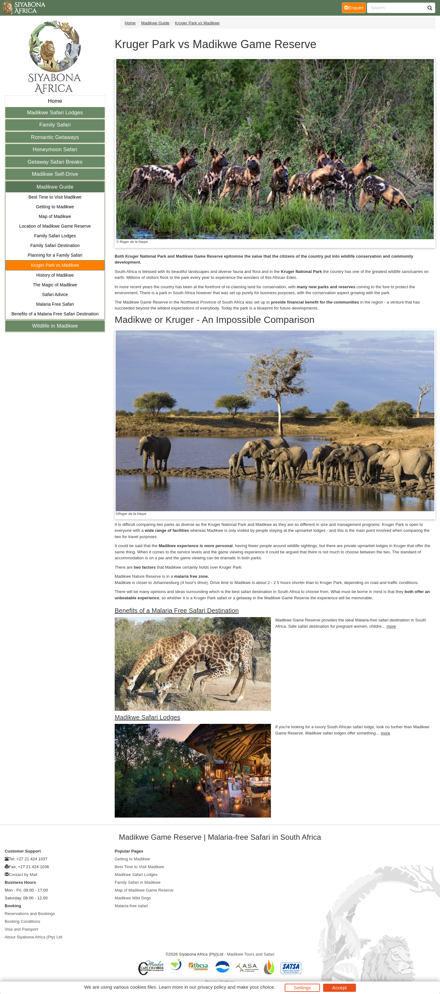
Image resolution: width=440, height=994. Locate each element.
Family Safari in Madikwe (138, 882)
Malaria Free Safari (55, 304)
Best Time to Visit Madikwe (55, 197)
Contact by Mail (23, 874)
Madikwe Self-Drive (55, 174)
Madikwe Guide (55, 187)
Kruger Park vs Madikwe (55, 265)
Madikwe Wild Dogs (133, 898)
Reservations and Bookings (30, 913)
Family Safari (55, 125)
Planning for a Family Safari (55, 255)
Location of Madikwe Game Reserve (55, 226)
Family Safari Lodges (55, 235)
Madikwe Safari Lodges (55, 113)
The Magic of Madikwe (55, 284)
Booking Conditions (22, 921)
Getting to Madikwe (55, 206)
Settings (302, 987)
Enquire (355, 7)
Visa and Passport (21, 929)
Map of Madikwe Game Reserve (144, 890)
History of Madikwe (55, 275)
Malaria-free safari (131, 905)
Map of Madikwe (55, 216)
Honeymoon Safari (55, 149)
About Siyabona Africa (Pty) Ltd (33, 937)
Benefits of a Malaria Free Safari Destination (54, 313)
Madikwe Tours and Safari (250, 954)
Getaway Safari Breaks (55, 162)
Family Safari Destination (55, 245)
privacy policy (212, 987)
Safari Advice (55, 294)
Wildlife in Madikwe (55, 326)
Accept (339, 987)
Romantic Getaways (55, 137)
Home (55, 101)
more (391, 626)
